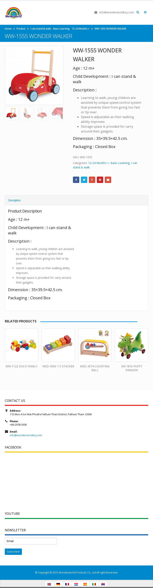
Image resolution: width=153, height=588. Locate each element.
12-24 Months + (98, 163)
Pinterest (100, 180)
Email (108, 180)
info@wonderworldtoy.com (26, 435)
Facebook (76, 180)
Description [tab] (14, 200)
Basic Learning (120, 163)
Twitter (84, 180)
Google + (92, 180)
